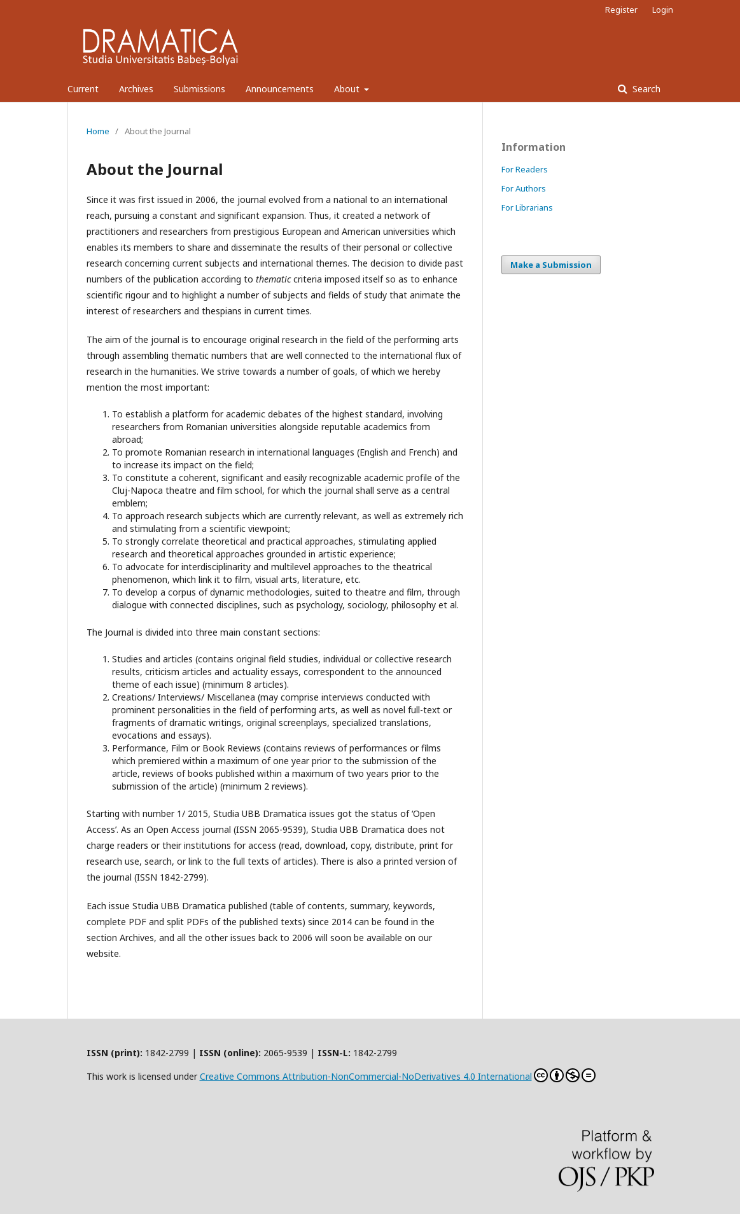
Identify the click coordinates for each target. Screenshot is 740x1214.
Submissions (199, 89)
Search (645, 89)
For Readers (524, 169)
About (348, 89)
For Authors (523, 188)
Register (621, 9)
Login (662, 9)
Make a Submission (551, 264)
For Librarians (527, 207)
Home (98, 131)
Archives (136, 89)
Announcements (280, 89)
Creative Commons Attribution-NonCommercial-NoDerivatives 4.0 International (398, 1075)
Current (83, 89)
